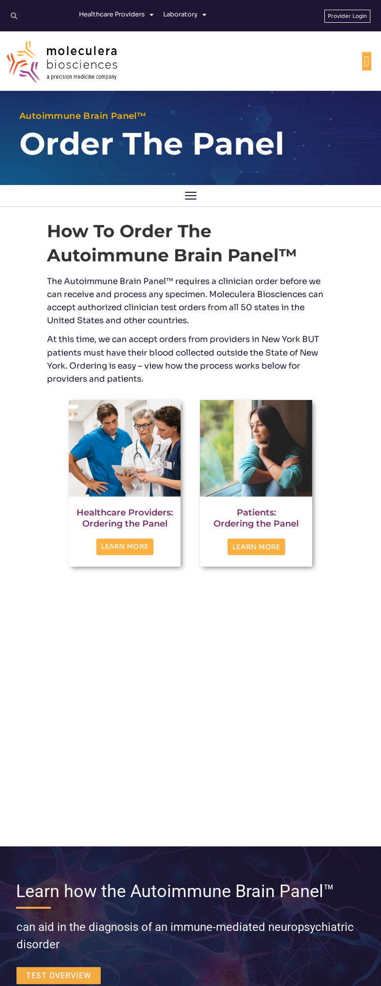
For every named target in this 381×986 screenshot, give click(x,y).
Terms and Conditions (160, 970)
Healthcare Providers (116, 14)
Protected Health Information (277, 970)
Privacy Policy (214, 970)
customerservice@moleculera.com (196, 889)
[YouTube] (230, 933)
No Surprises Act (343, 970)
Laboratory (184, 14)
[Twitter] (151, 933)
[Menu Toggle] (366, 61)
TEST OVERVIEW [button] (58, 715)
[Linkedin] (204, 933)
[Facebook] (177, 933)
